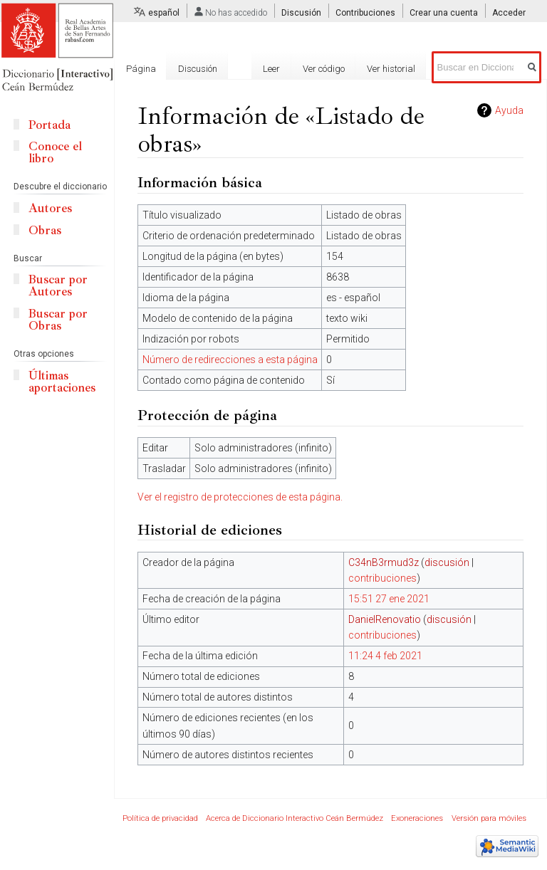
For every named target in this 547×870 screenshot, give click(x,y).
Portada (49, 125)
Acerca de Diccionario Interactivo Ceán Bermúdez (294, 818)
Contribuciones (365, 13)
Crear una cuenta (444, 13)
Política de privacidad (160, 818)
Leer (271, 68)
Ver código (324, 68)
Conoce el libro (55, 152)
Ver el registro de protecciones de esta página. (240, 497)
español (163, 13)
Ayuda (509, 110)
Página (141, 68)
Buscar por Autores (58, 285)
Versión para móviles (489, 818)
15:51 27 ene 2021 (388, 598)
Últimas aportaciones (61, 382)
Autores (50, 208)
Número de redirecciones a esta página (230, 359)
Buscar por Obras (58, 320)
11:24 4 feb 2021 (385, 655)
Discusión (301, 13)
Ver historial (391, 68)
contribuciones (382, 578)
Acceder (509, 13)
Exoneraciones (417, 818)
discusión (446, 562)
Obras (44, 230)
